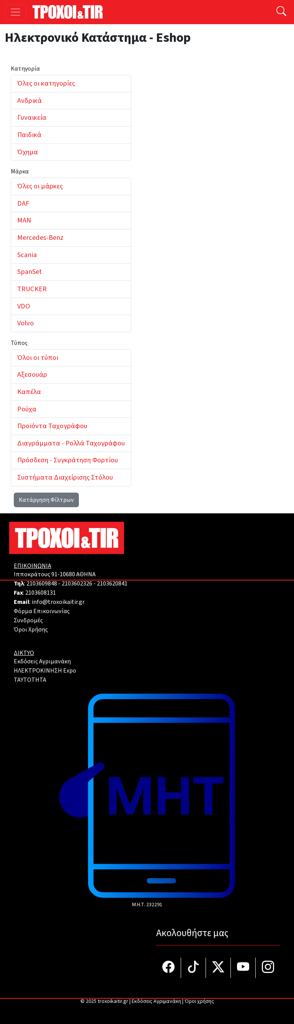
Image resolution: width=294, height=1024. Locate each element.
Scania (27, 255)
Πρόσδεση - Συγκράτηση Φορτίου (67, 460)
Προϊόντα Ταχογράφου (52, 426)
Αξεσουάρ (32, 374)
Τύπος (19, 343)
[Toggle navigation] (15, 12)
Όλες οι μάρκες (40, 186)
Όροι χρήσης (199, 1001)
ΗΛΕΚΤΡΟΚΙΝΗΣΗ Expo (45, 670)
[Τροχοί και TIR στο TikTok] (193, 968)
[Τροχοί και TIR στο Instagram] (268, 968)
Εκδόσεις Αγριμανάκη (42, 661)
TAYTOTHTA (30, 680)
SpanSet (29, 272)
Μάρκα (20, 171)
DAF (23, 203)
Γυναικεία (31, 117)
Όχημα (27, 152)
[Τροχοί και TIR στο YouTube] (243, 968)
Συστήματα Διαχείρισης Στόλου (65, 477)
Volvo (25, 323)
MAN (24, 220)
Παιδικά (29, 135)
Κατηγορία (25, 68)
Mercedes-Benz (40, 237)
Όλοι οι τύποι (37, 358)
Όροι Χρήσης (31, 629)
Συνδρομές (28, 620)
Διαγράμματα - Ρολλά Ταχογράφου (71, 443)
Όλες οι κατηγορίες (46, 83)
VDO (23, 306)
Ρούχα (26, 409)
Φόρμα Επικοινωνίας (42, 611)
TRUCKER (32, 289)
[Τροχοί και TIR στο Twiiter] (218, 968)
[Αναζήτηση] (281, 12)
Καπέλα (29, 392)
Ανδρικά (29, 101)
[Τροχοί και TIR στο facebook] (168, 968)
